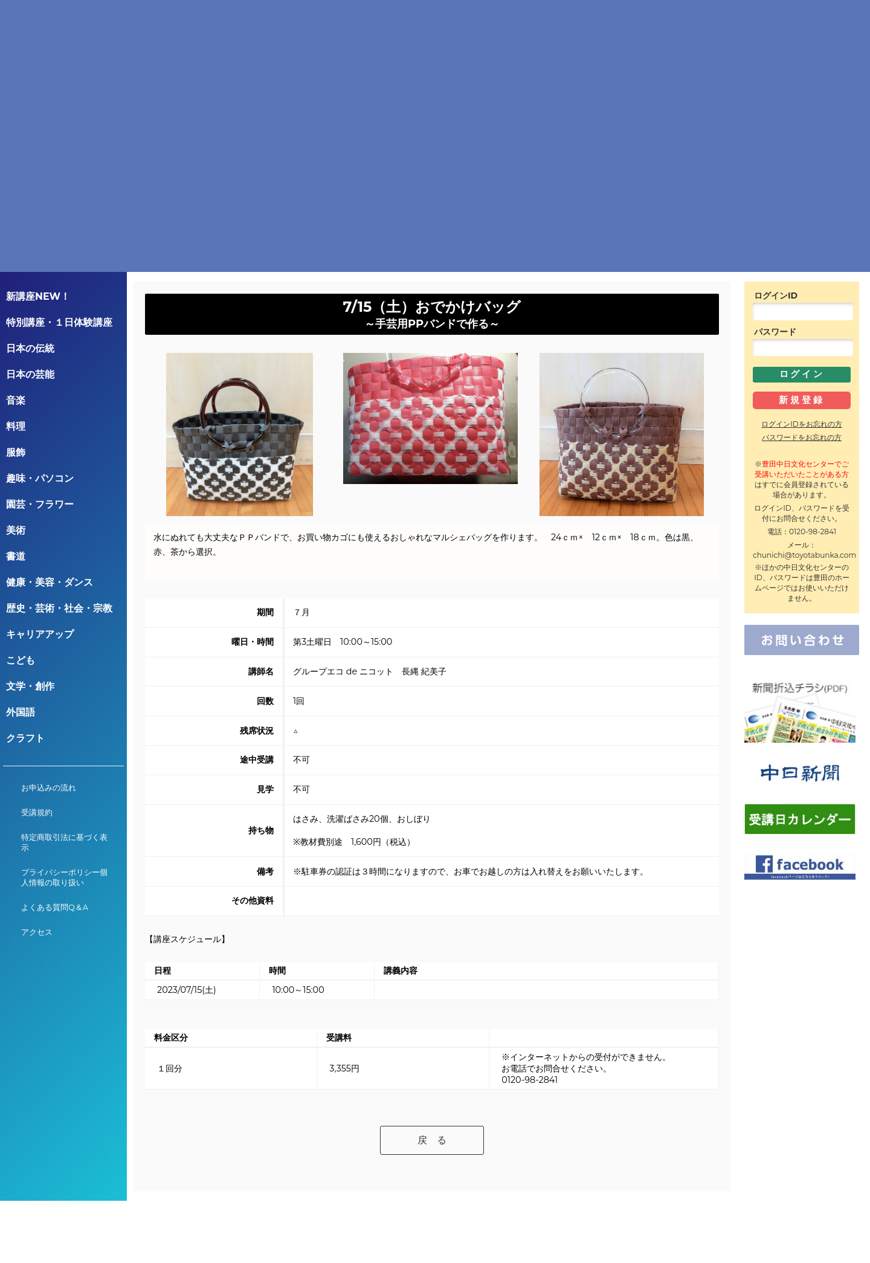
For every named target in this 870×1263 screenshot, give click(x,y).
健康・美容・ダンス (49, 582)
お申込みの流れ (48, 787)
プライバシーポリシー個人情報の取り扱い (64, 877)
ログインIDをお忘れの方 (801, 423)
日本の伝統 (30, 348)
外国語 (20, 712)
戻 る (431, 1140)
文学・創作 (30, 686)
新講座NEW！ (38, 296)
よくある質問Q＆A (54, 907)
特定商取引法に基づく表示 (64, 842)
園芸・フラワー (40, 504)
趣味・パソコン (40, 478)
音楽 (15, 400)
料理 (15, 426)
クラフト (25, 738)
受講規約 (37, 812)
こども (20, 660)
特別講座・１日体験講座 (59, 322)
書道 (15, 556)
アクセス (37, 932)
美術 (15, 530)
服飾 (15, 452)
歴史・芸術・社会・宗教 (59, 608)
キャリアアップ (40, 634)
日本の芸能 (30, 374)
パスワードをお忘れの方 (802, 437)
